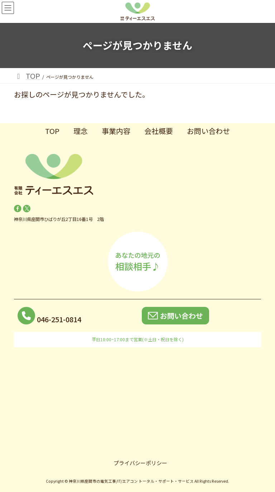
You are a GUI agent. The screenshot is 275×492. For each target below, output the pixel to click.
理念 (80, 131)
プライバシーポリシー (140, 463)
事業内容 (116, 131)
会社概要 (158, 131)
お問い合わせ (208, 131)
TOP (52, 131)
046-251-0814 (59, 319)
